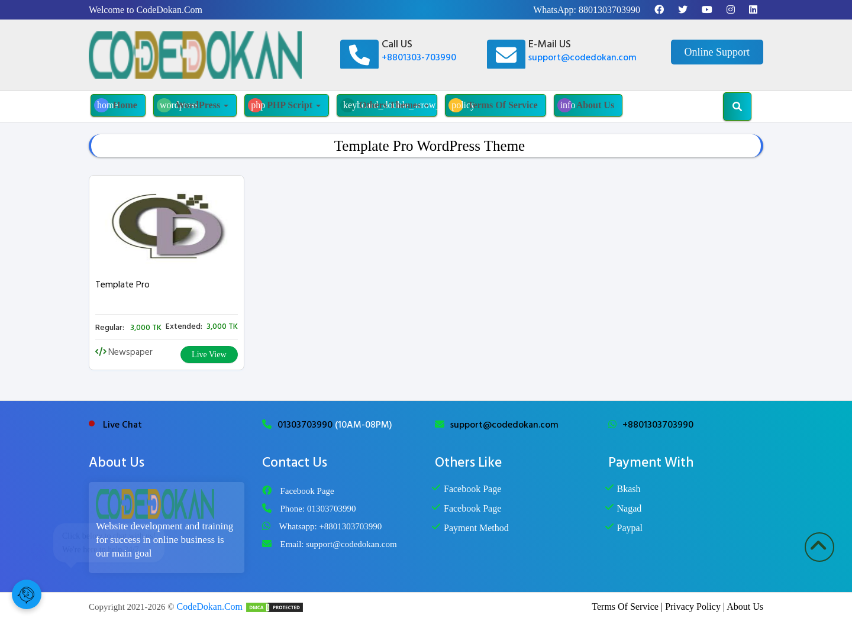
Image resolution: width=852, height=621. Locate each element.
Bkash (629, 489)
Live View (209, 354)
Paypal (630, 528)
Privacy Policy (693, 606)
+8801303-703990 (419, 57)
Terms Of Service (492, 105)
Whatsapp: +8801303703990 (330, 526)
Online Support (717, 52)
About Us (585, 105)
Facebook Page (307, 491)
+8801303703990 (657, 424)
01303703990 (306, 424)
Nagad (629, 508)
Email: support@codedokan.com (338, 544)
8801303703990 (609, 10)
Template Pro (122, 284)
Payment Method (476, 528)
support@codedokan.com (582, 57)
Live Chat (122, 424)
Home (115, 105)
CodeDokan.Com (209, 606)
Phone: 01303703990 (318, 508)
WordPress (192, 105)
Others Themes (388, 105)
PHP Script (284, 105)
